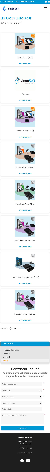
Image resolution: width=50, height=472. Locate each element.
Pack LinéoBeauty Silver (25, 240)
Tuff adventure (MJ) (25, 131)
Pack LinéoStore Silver (25, 167)
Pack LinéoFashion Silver (25, 314)
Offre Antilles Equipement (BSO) (25, 277)
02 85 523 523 (7, 2)
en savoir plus (25, 63)
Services (6, 353)
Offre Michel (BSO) (25, 57)
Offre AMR (25, 94)
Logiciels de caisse (11, 350)
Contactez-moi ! (22, 428)
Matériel (6, 357)
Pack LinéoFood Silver (25, 204)
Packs (5, 360)
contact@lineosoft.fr (26, 2)
